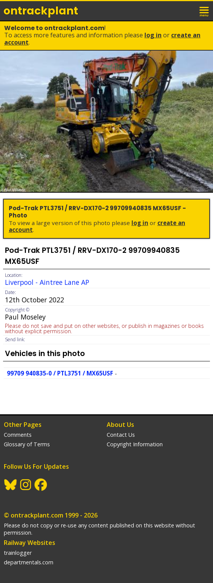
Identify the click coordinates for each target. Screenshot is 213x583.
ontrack (40, 10)
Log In (153, 35)
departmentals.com (28, 562)
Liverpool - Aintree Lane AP (47, 282)
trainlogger (18, 552)
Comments (18, 434)
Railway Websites (29, 542)
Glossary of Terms (27, 444)
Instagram (26, 485)
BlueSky (11, 485)
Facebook (41, 485)
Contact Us (121, 434)
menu (204, 10)
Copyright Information (135, 444)
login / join (187, 10)
